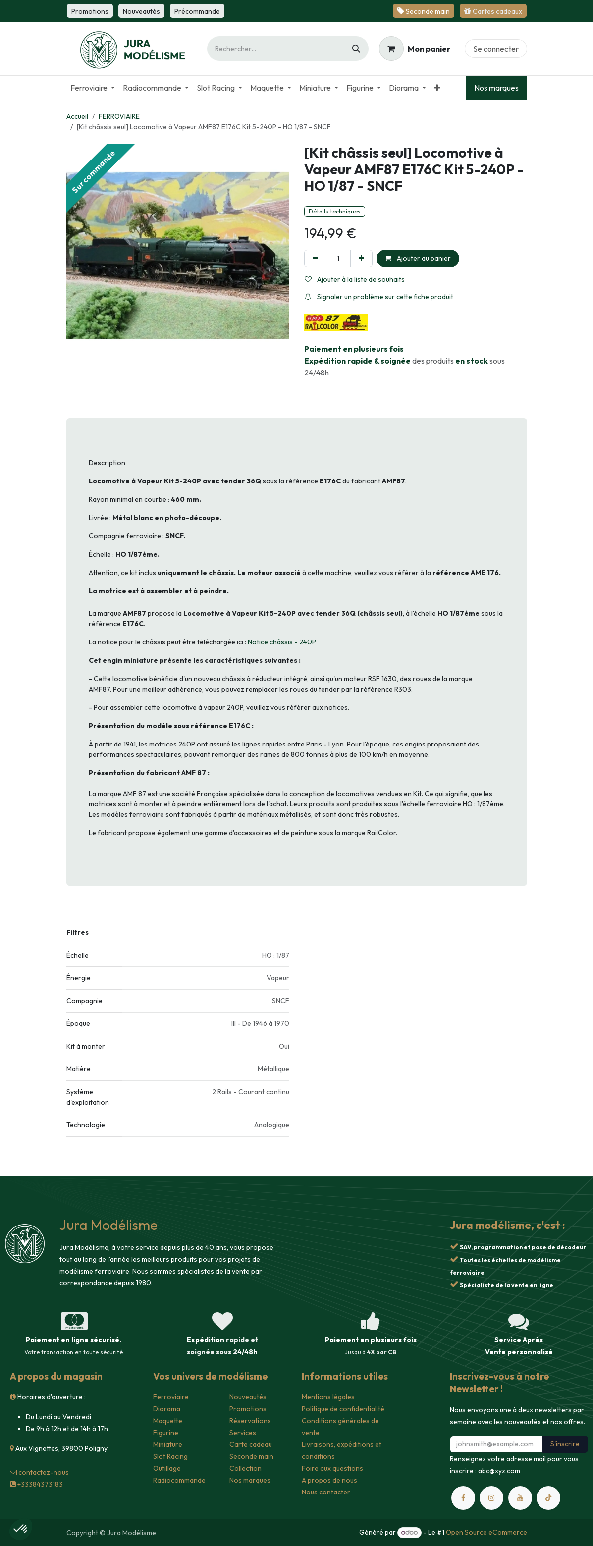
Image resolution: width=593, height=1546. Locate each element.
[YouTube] (520, 1498)
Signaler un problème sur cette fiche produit (379, 296)
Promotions (248, 1408)
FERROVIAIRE (119, 116)
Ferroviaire (171, 1396)
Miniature (167, 1444)
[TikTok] (548, 1498)
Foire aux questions (332, 1468)
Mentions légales (328, 1396)
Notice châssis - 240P (282, 642)
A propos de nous (329, 1480)
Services (242, 1432)
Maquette (167, 1420)
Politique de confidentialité (343, 1408)
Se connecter (496, 48)
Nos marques (496, 88)
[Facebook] (463, 1498)
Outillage (167, 1468)
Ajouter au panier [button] (418, 258)
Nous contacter (326, 1492)
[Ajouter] (361, 258)
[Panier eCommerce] (415, 48)
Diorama (166, 1408)
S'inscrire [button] (565, 1443)
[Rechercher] (356, 48)
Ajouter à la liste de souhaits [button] (355, 279)
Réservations (250, 1420)
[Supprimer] (315, 258)
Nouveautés (248, 1396)
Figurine (165, 1432)
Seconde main (251, 1456)
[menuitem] (92, 88)
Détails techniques (335, 211)
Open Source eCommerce (486, 1532)
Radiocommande (179, 1480)
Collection (245, 1468)
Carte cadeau (250, 1444)
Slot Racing (170, 1456)
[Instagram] (491, 1498)
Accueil (77, 116)
